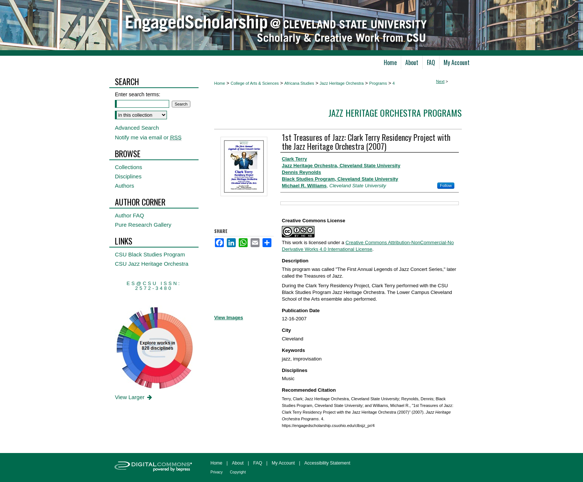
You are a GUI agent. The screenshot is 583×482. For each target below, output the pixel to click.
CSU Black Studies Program (150, 254)
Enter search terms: (137, 94)
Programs (378, 83)
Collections (128, 167)
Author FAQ (129, 215)
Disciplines (128, 176)
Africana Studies (299, 83)
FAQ (257, 463)
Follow (446, 185)
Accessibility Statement (327, 463)
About (238, 463)
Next (440, 81)
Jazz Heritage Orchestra (342, 83)
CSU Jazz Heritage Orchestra (152, 264)
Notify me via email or (148, 137)
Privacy (216, 472)
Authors (124, 185)
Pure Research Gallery (143, 224)
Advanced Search (137, 127)
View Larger (134, 397)
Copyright (238, 472)
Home (219, 83)
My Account (283, 463)
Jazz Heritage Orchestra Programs (395, 112)
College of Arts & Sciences (255, 83)
